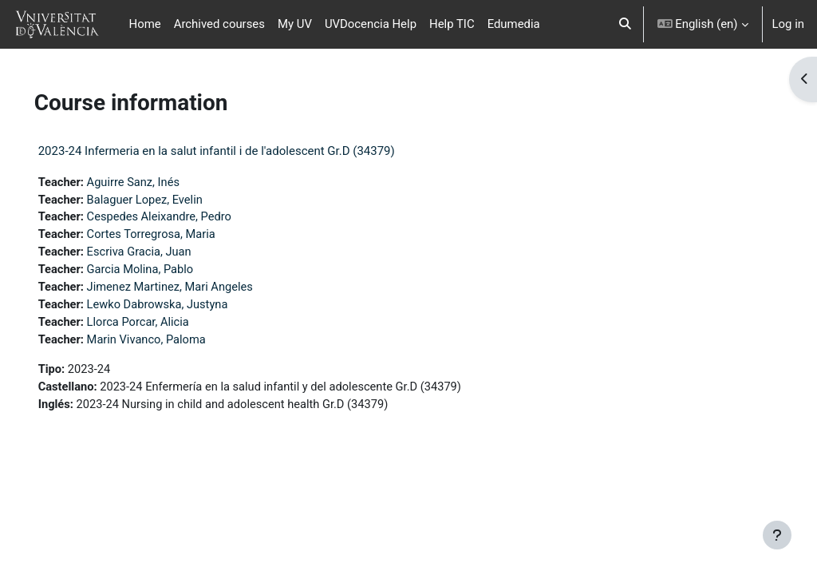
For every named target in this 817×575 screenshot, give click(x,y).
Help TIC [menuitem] (452, 24)
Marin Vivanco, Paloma (170, 343)
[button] (625, 24)
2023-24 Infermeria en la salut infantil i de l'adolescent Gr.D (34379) (239, 151)
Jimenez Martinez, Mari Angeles (194, 290)
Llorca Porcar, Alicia (162, 326)
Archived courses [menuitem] (219, 24)
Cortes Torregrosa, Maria (175, 236)
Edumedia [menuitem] (513, 24)
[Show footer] (777, 535)
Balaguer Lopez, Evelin (169, 200)
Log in (788, 24)
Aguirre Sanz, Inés (157, 183)
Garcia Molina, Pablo (164, 271)
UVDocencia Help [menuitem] (370, 24)
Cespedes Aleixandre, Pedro (184, 218)
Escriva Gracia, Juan (163, 254)
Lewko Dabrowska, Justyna (182, 307)
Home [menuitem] (145, 24)
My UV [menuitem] (295, 24)
